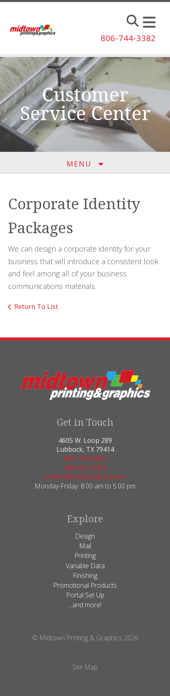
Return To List (36, 306)
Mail (85, 545)
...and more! (85, 604)
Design (85, 536)
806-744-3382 (128, 38)
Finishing (85, 575)
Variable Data (85, 565)
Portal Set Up (85, 595)
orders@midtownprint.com (85, 476)
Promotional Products (85, 585)
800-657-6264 (85, 467)
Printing (85, 555)
